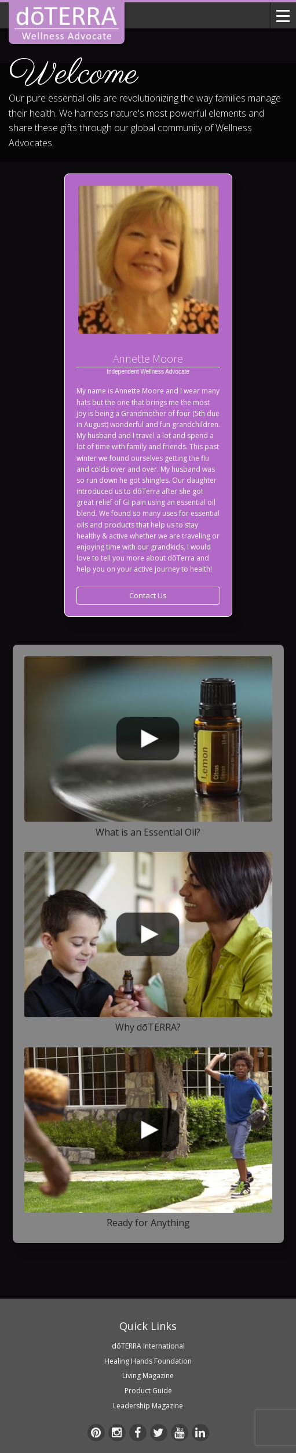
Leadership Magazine (148, 1406)
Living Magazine (148, 1375)
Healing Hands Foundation (148, 1361)
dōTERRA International (148, 1346)
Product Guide (148, 1391)
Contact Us (148, 595)
